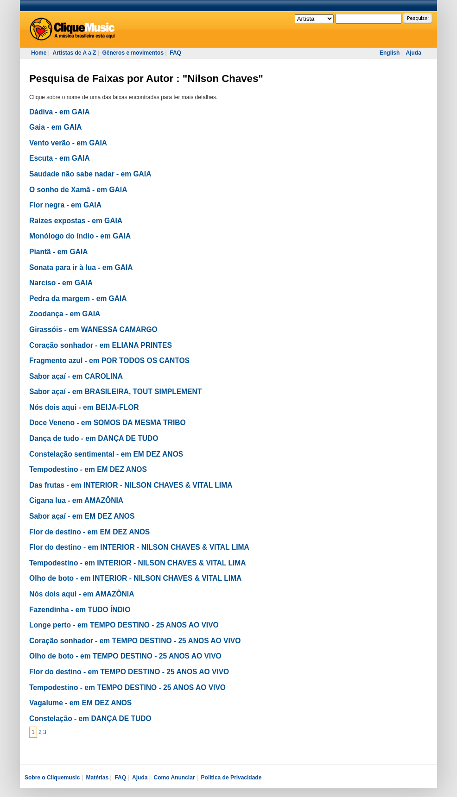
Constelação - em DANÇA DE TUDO (90, 718)
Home (38, 53)
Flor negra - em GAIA (65, 205)
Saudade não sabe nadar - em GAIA (90, 174)
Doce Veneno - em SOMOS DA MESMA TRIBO (107, 423)
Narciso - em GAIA (61, 283)
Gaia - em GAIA (55, 127)
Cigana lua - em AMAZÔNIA (76, 500)
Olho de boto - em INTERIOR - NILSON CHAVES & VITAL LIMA (135, 578)
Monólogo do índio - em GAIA (80, 236)
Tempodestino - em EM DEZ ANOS (88, 469)
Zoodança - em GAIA (64, 314)
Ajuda (413, 53)
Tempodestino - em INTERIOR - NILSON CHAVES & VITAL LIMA (137, 563)
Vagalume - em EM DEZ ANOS (80, 703)
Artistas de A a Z (74, 53)
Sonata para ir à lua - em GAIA (81, 267)
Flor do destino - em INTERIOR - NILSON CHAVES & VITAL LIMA (139, 547)
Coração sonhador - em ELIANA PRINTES (100, 345)
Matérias (97, 777)
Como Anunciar (174, 777)
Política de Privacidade (231, 777)
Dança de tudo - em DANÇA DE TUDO (93, 438)
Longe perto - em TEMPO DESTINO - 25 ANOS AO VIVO (124, 625)
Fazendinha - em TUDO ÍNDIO (79, 610)
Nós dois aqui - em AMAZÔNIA (81, 594)
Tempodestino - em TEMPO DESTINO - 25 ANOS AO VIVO (127, 687)
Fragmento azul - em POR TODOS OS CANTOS (109, 360)
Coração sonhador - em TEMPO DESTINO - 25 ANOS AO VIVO (135, 641)
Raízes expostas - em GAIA (75, 221)
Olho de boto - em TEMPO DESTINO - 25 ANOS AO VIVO (125, 656)
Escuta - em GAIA (59, 158)
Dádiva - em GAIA (59, 112)
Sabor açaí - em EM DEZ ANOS (81, 516)
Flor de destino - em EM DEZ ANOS (89, 532)
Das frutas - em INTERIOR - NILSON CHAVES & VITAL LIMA (130, 485)
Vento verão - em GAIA (68, 143)
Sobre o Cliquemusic (52, 777)
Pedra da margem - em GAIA (78, 298)
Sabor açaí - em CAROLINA (76, 376)
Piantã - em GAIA (58, 252)
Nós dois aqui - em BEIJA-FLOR (84, 407)
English (390, 53)
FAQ (175, 53)
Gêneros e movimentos (133, 53)
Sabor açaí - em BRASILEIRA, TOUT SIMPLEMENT (115, 391)
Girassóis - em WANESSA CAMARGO (93, 329)
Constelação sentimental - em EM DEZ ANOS (106, 454)
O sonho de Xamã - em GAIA (78, 190)
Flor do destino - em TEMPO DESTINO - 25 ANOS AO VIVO (129, 672)
